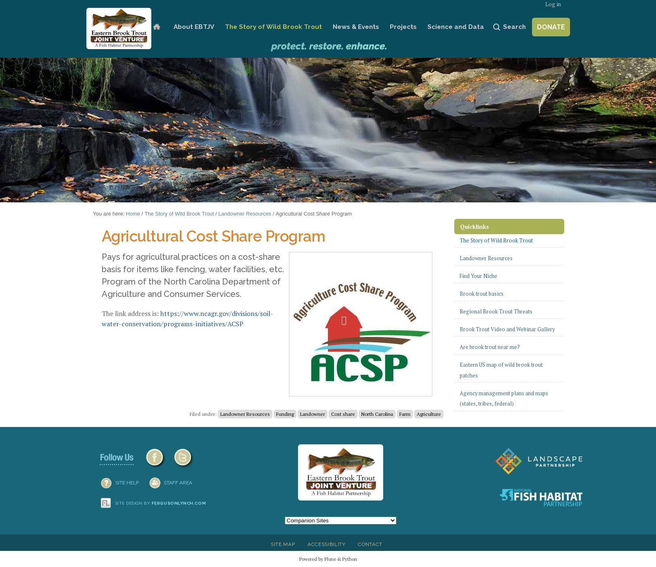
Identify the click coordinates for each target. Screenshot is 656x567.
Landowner (312, 414)
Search (514, 27)
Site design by (160, 503)
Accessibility (327, 544)
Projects (403, 27)
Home (156, 27)
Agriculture (429, 414)
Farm (404, 414)
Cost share (343, 414)
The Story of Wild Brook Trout (273, 27)
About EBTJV (194, 27)
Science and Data (455, 27)
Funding (285, 414)
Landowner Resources (244, 214)
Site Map (283, 544)
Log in (553, 4)
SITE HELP (127, 483)
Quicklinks (474, 226)
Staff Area (178, 483)
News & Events (356, 27)
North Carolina (377, 414)
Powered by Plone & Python (328, 559)
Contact (370, 544)
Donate (551, 27)
